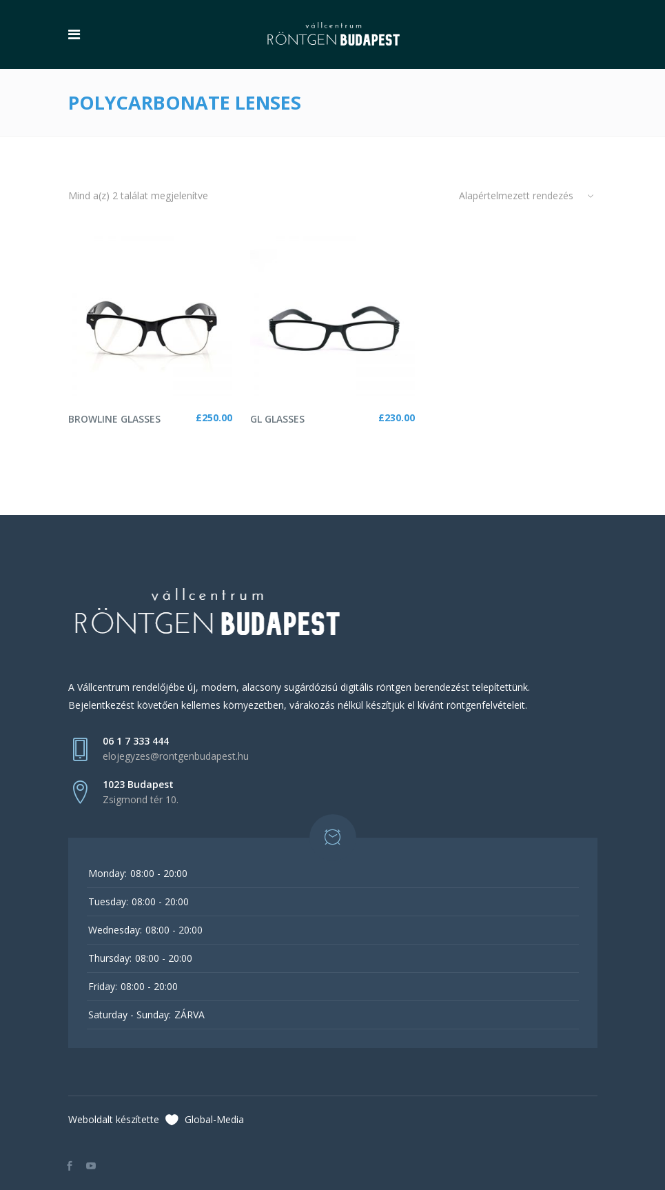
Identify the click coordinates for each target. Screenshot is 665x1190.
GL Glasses (277, 418)
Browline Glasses (114, 418)
